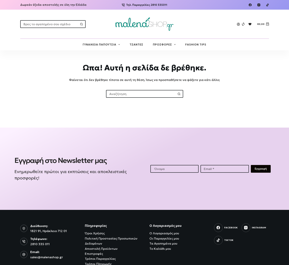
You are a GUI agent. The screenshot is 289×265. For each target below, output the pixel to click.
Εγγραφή (261, 168)
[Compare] (243, 24)
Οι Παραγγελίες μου (164, 238)
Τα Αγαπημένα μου (163, 243)
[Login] (238, 24)
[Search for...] (49, 24)
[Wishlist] (250, 24)
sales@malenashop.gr (46, 257)
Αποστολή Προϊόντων (101, 249)
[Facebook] (250, 4)
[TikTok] (267, 4)
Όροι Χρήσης (95, 233)
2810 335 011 (40, 244)
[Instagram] (258, 4)
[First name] (174, 169)
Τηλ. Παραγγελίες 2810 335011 (144, 5)
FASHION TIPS (195, 44)
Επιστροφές (94, 254)
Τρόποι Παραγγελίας (100, 259)
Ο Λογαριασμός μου (164, 233)
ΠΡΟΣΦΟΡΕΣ (165, 44)
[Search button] (82, 24)
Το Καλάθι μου (160, 249)
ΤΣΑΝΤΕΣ (136, 44)
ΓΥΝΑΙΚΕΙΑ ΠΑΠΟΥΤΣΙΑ (102, 44)
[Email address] (225, 169)
